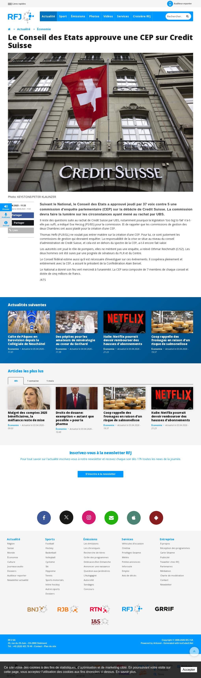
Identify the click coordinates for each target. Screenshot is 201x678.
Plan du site (50, 646)
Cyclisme (50, 562)
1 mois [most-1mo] (50, 380)
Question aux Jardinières (97, 571)
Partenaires (166, 566)
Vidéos (108, 16)
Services (123, 16)
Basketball (51, 552)
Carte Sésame (167, 552)
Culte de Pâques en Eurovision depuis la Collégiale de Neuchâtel (26, 340)
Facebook (44, 517)
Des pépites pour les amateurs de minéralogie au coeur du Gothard (75, 340)
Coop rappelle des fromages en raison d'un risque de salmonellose (170, 340)
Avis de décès (129, 575)
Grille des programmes (96, 557)
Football (50, 543)
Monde (11, 552)
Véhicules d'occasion (133, 543)
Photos (94, 16)
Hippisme (51, 571)
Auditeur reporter (16, 575)
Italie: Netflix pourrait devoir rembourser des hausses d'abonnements (122, 340)
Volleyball (50, 557)
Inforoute (127, 566)
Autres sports (53, 589)
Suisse (10, 548)
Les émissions (91, 543)
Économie (44, 29)
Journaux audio (15, 566)
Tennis (49, 575)
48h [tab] (16, 380)
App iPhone (134, 517)
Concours (89, 589)
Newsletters (111, 517)
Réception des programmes (175, 548)
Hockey (49, 548)
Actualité (48, 16)
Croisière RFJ (142, 16)
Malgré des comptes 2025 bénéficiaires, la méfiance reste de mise (27, 416)
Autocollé (89, 580)
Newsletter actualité (17, 580)
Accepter (189, 669)
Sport (63, 16)
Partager (15, 215)
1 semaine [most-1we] (33, 380)
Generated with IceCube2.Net (178, 643)
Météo (125, 557)
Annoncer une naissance (97, 566)
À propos (165, 543)
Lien (13, 230)
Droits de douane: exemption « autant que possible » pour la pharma (75, 418)
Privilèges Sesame (131, 552)
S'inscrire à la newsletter (100, 473)
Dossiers (11, 571)
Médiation (165, 571)
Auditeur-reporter (179, 4)
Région (11, 543)
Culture (11, 562)
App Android (156, 517)
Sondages (89, 584)
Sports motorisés (54, 580)
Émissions (78, 16)
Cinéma (126, 548)
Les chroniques (92, 548)
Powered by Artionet (151, 643)
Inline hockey (53, 584)
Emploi (125, 571)
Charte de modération (172, 575)
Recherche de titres (94, 552)
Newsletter (166, 584)
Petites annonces (131, 562)
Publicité (164, 557)
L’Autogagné (90, 575)
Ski (47, 566)
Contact (164, 580)
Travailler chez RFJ (169, 562)
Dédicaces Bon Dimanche (97, 562)
